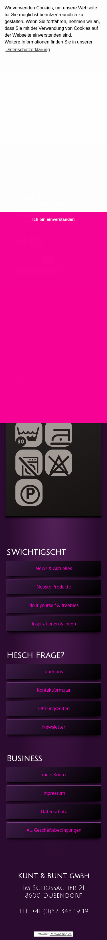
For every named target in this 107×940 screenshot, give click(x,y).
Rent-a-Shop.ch (61, 934)
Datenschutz (54, 811)
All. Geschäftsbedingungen (54, 830)
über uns (54, 671)
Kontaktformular (54, 690)
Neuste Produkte (54, 587)
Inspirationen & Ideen (54, 624)
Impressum (54, 793)
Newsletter (53, 727)
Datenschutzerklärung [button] (27, 49)
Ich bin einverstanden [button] (54, 219)
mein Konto (54, 774)
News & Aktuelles (54, 568)
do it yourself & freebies (53, 605)
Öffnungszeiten (54, 708)
